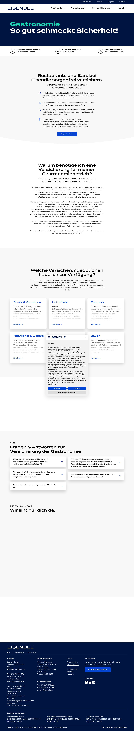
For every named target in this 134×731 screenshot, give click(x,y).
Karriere (100, 2)
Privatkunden (72, 662)
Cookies (32, 727)
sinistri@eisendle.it (45, 690)
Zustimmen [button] (76, 388)
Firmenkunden (19, 652)
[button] (85, 337)
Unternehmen (87, 2)
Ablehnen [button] (57, 388)
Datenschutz (22, 727)
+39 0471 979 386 (47, 685)
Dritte (49, 358)
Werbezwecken (77, 364)
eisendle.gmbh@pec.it (15, 681)
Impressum (11, 727)
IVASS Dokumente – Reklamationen (52, 727)
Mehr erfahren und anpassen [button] (67, 392)
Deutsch (122, 2)
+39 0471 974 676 (17, 674)
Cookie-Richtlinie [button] (58, 355)
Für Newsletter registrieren (97, 669)
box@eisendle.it (13, 679)
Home (8, 652)
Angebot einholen (67, 134)
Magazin (111, 2)
